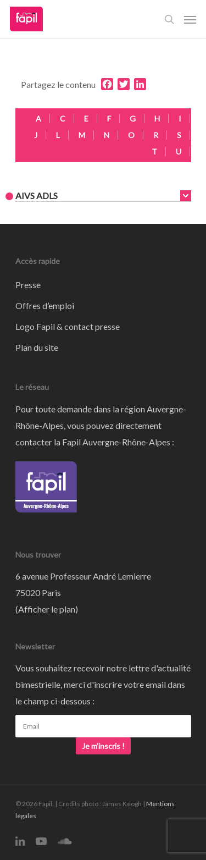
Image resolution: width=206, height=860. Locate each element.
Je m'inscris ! (103, 746)
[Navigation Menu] (190, 19)
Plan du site (36, 347)
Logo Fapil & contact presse (67, 326)
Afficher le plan (46, 609)
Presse (28, 284)
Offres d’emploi (44, 305)
